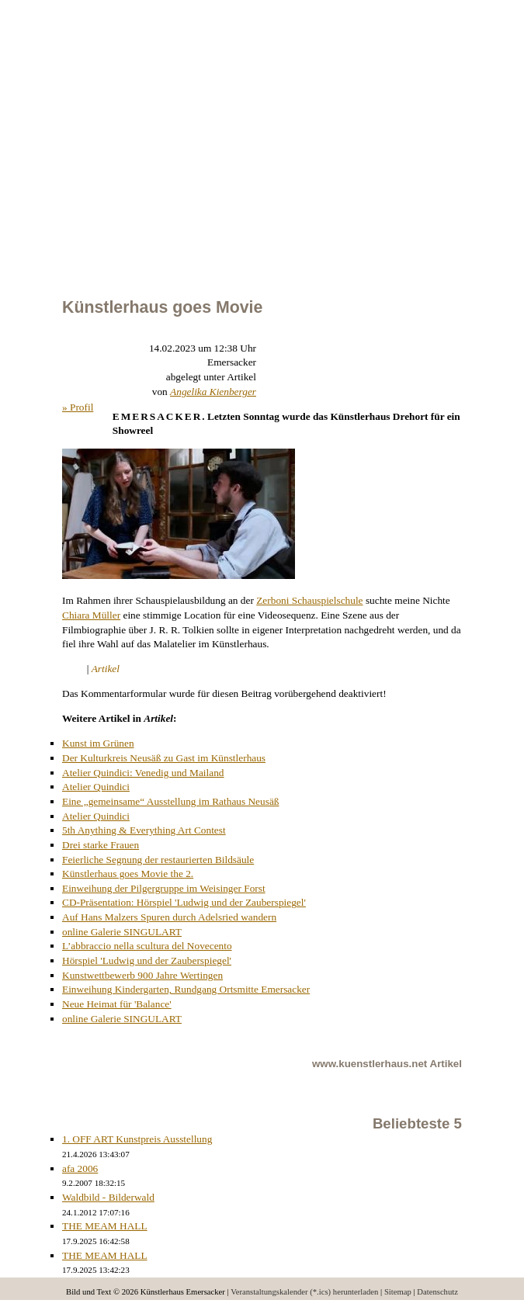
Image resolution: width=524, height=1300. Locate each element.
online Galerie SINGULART (122, 932)
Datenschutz (437, 1292)
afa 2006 (80, 1168)
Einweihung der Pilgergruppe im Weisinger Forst (163, 888)
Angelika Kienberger (213, 391)
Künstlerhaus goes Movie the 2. (127, 873)
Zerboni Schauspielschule (309, 600)
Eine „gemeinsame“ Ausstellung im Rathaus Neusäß (170, 801)
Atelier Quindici (96, 786)
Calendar (42, 56)
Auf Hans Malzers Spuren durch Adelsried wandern (169, 917)
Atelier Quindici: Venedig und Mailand (143, 772)
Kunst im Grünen (98, 743)
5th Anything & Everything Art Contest (144, 830)
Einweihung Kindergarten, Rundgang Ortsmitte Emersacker (186, 989)
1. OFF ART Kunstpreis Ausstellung (137, 1139)
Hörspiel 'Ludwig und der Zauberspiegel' (146, 960)
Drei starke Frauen (100, 845)
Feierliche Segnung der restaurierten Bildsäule (158, 859)
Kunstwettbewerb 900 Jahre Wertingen (142, 975)
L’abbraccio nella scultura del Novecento (147, 946)
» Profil (77, 407)
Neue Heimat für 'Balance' (117, 1004)
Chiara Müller (91, 615)
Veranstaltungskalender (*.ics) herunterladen (304, 1292)
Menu (1, 56)
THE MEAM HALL (104, 1226)
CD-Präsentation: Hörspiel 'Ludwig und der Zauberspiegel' (184, 902)
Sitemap (397, 1292)
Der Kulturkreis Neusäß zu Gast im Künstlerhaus (163, 758)
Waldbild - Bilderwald (108, 1197)
